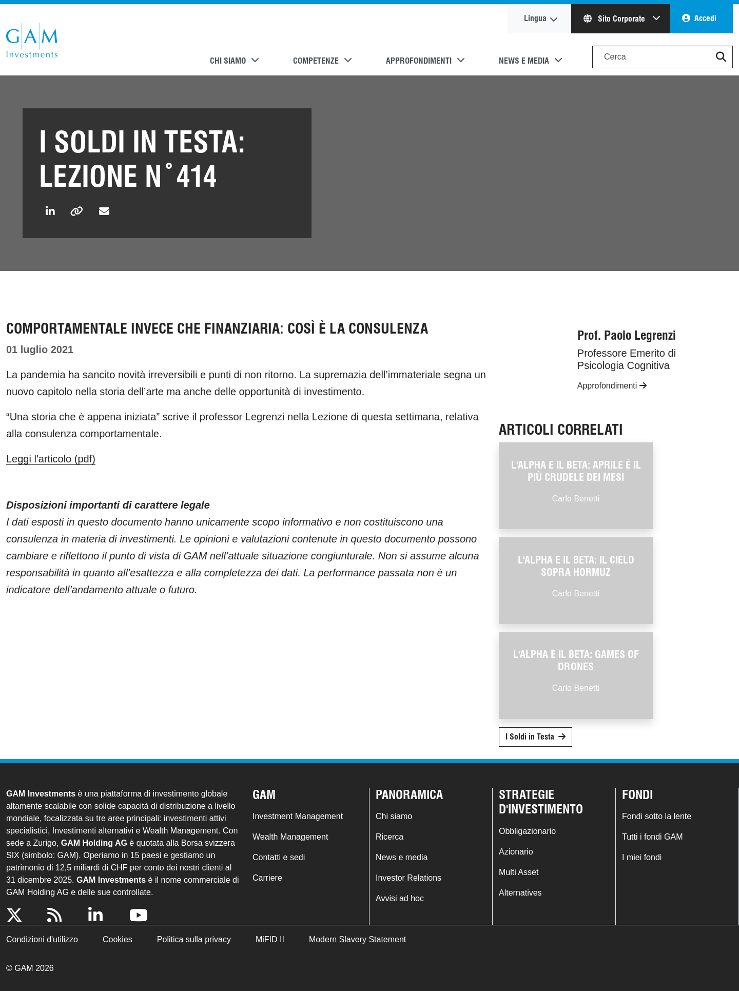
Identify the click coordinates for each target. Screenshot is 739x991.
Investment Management (297, 816)
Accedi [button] (705, 18)
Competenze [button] (316, 61)
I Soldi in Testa (529, 737)
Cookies (117, 939)
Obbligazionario (527, 831)
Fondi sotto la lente (656, 816)
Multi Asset (518, 872)
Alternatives (520, 892)
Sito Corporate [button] (615, 19)
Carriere (267, 877)
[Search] (662, 57)
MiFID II (270, 939)
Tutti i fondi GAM (652, 836)
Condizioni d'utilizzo (42, 939)
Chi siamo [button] (228, 61)
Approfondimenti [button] (419, 61)
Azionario (516, 851)
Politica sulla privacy (194, 939)
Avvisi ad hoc (400, 898)
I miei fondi (642, 857)
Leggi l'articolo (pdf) (50, 458)
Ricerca (389, 836)
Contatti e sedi (278, 857)
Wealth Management (290, 836)
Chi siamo (394, 816)
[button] (721, 57)
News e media (401, 857)
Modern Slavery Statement (357, 939)
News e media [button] (524, 61)
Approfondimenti (612, 385)
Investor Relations (408, 877)
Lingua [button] (535, 18)
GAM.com (31, 40)
